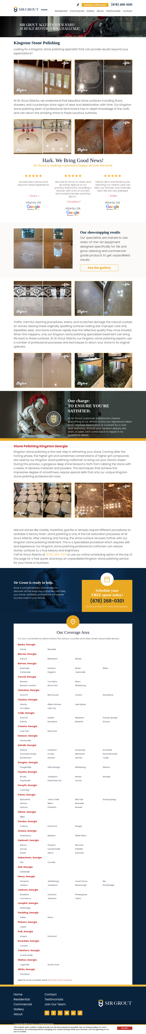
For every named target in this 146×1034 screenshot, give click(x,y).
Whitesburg (80, 685)
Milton (50, 803)
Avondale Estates (28, 754)
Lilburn (51, 852)
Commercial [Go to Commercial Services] (77, 11)
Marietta (79, 721)
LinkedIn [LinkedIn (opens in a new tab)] (73, 1013)
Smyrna (106, 721)
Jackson (24, 885)
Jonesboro (53, 776)
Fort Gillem (25, 708)
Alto (22, 862)
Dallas (23, 917)
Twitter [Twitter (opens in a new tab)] (60, 1013)
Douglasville (25, 767)
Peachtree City (54, 780)
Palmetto (52, 807)
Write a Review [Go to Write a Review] (78, 4)
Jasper (23, 926)
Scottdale (107, 750)
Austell (51, 717)
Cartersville (25, 672)
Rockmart (52, 936)
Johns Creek (53, 799)
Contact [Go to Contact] (127, 11)
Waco (78, 681)
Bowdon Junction (28, 685)
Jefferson (52, 898)
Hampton (24, 881)
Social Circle (53, 964)
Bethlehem (53, 658)
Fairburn (24, 807)
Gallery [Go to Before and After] (90, 11)
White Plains (80, 835)
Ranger (78, 826)
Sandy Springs (109, 799)
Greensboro (25, 835)
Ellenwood (80, 754)
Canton (78, 695)
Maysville (52, 649)
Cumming (24, 790)
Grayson (52, 845)
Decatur (51, 757)
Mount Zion (53, 685)
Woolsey (107, 776)
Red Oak (79, 799)
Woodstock (108, 695)
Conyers (24, 945)
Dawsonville (25, 740)
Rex (104, 881)
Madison (52, 835)
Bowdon (24, 681)
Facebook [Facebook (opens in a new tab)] (53, 1013)
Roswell (78, 807)
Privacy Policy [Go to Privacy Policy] (92, 1027)
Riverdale (79, 803)
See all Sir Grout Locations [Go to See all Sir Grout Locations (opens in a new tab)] (60, 980)
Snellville (79, 849)
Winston (106, 767)
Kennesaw (52, 721)
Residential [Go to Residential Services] (61, 11)
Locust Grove (81, 881)
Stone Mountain (110, 754)
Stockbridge (108, 885)
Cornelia (51, 862)
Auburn (23, 658)
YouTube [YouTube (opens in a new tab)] (66, 1013)
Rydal (77, 668)
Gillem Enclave (54, 704)
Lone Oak (24, 731)
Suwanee (79, 852)
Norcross (79, 845)
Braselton (24, 894)
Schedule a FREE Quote (95, 5)
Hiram (50, 917)
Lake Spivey (80, 704)
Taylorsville (80, 672)
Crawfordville (26, 955)
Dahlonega (25, 908)
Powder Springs (110, 717)
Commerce (25, 898)
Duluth (23, 852)
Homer (23, 649)
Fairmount (52, 826)
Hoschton (52, 894)
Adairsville (24, 668)
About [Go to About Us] (100, 11)
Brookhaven (25, 757)
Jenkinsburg (53, 881)
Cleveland (25, 974)
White (105, 668)
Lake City (52, 708)
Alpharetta (25, 799)
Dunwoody (80, 750)
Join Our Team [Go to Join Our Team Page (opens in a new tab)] (55, 1004)
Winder (78, 658)
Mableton (79, 717)
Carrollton (52, 681)
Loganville (24, 964)
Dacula (23, 849)
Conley (51, 754)
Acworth (24, 695)
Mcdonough (81, 885)
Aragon (23, 936)
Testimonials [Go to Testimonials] (113, 11)
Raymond (52, 731)
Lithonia (78, 757)
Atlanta (23, 704)
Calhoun (24, 826)
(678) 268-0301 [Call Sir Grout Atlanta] (121, 5)
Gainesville (25, 871)
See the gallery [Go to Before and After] (99, 268)
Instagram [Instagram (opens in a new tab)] (47, 1013)
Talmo (78, 898)
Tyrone (78, 780)
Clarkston (52, 750)
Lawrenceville (54, 849)
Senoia (78, 776)
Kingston (52, 672)
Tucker (106, 757)
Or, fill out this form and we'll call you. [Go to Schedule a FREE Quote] (107, 606)
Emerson (52, 668)
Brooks (23, 776)
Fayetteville (25, 780)
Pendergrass (81, 894)
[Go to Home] (32, 9)
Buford (23, 845)
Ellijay (22, 816)
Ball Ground (53, 695)
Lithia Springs (54, 767)
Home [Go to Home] (18, 994)
